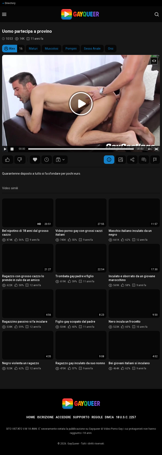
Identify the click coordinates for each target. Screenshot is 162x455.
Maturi (33, 48)
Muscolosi (51, 48)
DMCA (109, 417)
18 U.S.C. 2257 (126, 417)
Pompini (71, 48)
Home (30, 417)
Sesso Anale (92, 48)
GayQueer (73, 443)
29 (20, 160)
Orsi (110, 48)
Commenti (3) (144, 160)
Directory (8, 3)
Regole (97, 417)
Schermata (121, 160)
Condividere (132, 160)
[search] (157, 14)
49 (7, 160)
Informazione (109, 160)
